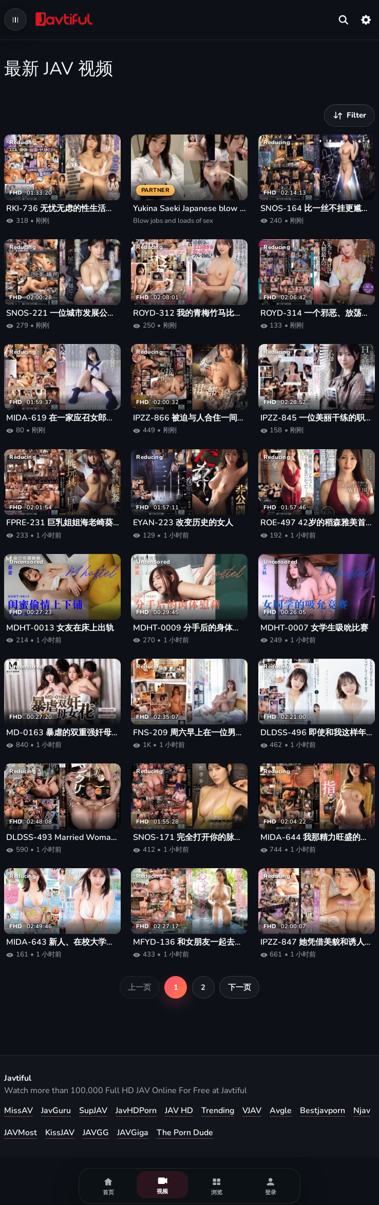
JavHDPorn (136, 1110)
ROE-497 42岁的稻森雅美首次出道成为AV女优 (316, 523)
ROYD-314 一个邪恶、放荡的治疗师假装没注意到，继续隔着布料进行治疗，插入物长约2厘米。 (316, 313)
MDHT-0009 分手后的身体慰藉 (189, 628)
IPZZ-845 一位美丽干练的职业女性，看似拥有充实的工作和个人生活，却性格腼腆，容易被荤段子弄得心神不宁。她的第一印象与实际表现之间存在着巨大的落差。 (316, 418)
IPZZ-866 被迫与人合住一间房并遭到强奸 (189, 418)
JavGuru (56, 1110)
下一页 (239, 987)
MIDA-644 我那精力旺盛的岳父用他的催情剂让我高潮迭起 (316, 837)
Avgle (281, 1110)
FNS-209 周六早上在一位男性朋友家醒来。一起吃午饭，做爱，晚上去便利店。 (189, 733)
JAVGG (96, 1132)
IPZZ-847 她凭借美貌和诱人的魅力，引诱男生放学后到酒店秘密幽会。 (316, 942)
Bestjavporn (322, 1110)
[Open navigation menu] (15, 19)
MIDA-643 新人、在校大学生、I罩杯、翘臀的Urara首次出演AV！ (62, 942)
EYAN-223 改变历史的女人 (183, 523)
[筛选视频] (349, 115)
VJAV (251, 1110)
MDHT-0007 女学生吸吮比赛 (314, 628)
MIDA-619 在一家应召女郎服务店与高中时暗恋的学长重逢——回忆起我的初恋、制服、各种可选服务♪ (62, 418)
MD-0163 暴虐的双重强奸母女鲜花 (62, 733)
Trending (217, 1110)
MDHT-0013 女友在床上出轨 (60, 628)
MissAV (18, 1110)
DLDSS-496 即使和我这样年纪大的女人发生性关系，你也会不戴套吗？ (316, 733)
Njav (361, 1110)
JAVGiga (132, 1132)
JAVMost (20, 1132)
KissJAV (59, 1132)
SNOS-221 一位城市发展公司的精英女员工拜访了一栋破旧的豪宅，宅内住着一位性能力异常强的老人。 (62, 313)
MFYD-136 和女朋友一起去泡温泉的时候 (189, 942)
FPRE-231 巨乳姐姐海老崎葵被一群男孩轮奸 (62, 523)
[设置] (366, 19)
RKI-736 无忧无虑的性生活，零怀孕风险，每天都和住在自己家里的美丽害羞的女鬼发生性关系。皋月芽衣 (62, 208)
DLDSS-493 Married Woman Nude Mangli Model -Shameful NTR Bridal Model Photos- (62, 837)
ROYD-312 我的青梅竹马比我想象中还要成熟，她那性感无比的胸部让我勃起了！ (189, 313)
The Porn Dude (185, 1132)
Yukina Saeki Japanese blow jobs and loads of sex (189, 208)
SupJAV (93, 1110)
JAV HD (179, 1110)
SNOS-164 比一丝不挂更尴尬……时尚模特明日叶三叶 (316, 208)
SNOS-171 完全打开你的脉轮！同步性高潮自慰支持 (189, 837)
